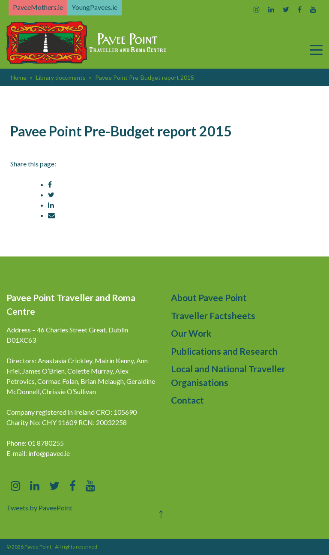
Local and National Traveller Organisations (228, 375)
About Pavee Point (209, 297)
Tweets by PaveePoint (39, 508)
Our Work (191, 333)
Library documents (61, 77)
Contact (187, 400)
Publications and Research (224, 351)
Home (19, 77)
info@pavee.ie (49, 453)
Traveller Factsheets (213, 315)
